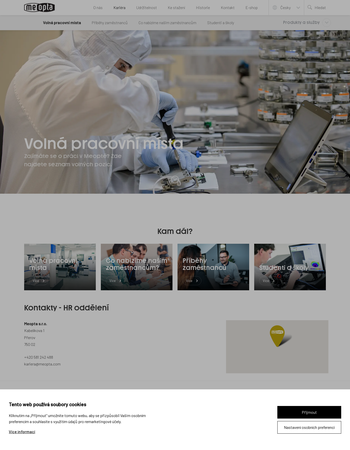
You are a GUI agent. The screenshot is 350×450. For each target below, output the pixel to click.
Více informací (22, 432)
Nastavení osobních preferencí (309, 427)
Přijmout (309, 412)
